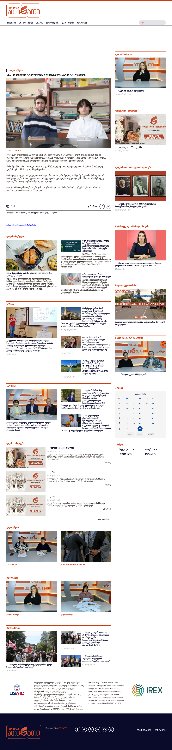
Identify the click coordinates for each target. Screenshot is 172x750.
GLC (17, 213)
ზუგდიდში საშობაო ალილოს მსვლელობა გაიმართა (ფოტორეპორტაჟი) (96, 658)
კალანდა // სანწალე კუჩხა (62, 448)
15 (140, 413)
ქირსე (52, 472)
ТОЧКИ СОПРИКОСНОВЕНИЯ (73, 564)
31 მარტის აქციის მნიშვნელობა (132, 375)
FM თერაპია (11, 564)
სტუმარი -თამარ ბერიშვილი (131, 91)
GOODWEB (62, 728)
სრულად (107, 462)
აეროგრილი (12, 286)
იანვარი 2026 (140, 394)
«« (120, 394)
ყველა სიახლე (104, 519)
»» (161, 394)
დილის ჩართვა (12, 615)
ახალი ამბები (16, 70)
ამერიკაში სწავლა (29, 213)
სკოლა (55, 213)
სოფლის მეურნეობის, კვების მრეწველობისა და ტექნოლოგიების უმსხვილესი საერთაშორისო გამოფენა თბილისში (95, 246)
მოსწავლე (44, 213)
